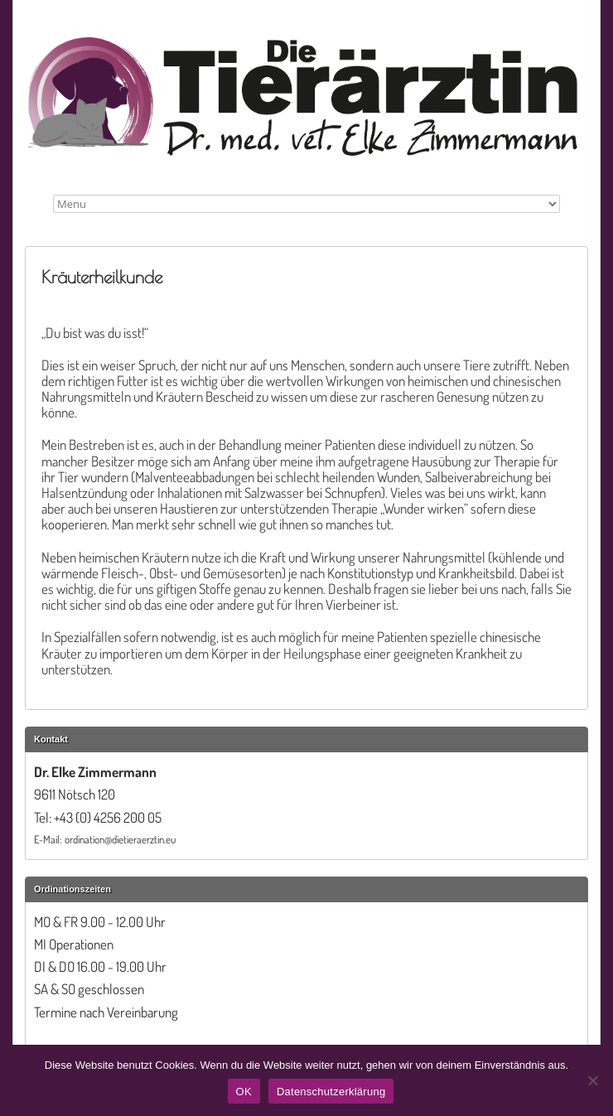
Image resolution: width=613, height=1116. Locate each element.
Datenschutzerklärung (331, 1091)
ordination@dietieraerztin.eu (120, 839)
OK (244, 1091)
